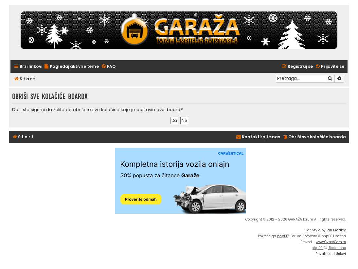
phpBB (282, 236)
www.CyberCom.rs (331, 242)
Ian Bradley (336, 230)
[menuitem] (71, 66)
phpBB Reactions (329, 247)
